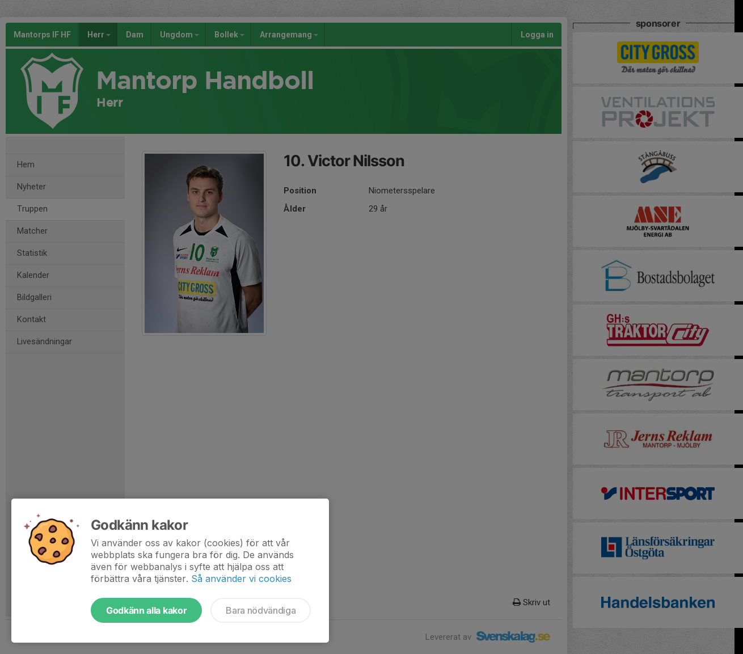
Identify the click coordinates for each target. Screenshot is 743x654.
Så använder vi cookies (241, 578)
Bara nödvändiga (260, 610)
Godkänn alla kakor (146, 610)
